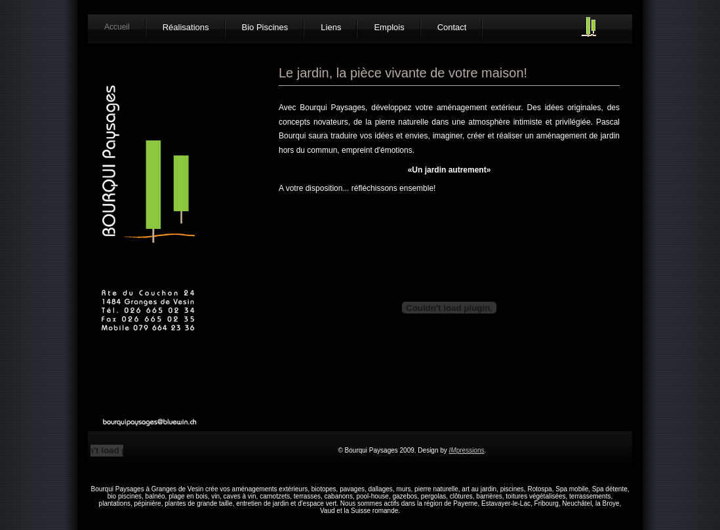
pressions (467, 450)
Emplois (389, 27)
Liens (331, 27)
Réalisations (186, 27)
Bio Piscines (265, 27)
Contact (452, 27)
